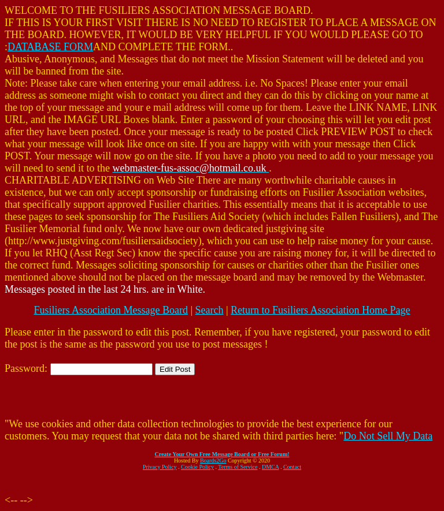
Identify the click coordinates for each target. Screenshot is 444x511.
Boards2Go (213, 460)
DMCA (270, 467)
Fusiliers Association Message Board (110, 310)
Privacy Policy (160, 467)
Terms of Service (237, 467)
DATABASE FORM (50, 47)
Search (209, 310)
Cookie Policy (197, 467)
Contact (292, 467)
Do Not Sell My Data (387, 436)
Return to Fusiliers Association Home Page (320, 310)
